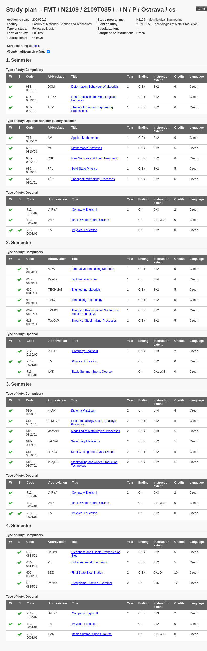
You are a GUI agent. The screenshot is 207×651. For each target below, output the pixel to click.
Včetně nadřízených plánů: (26, 51)
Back (201, 9)
